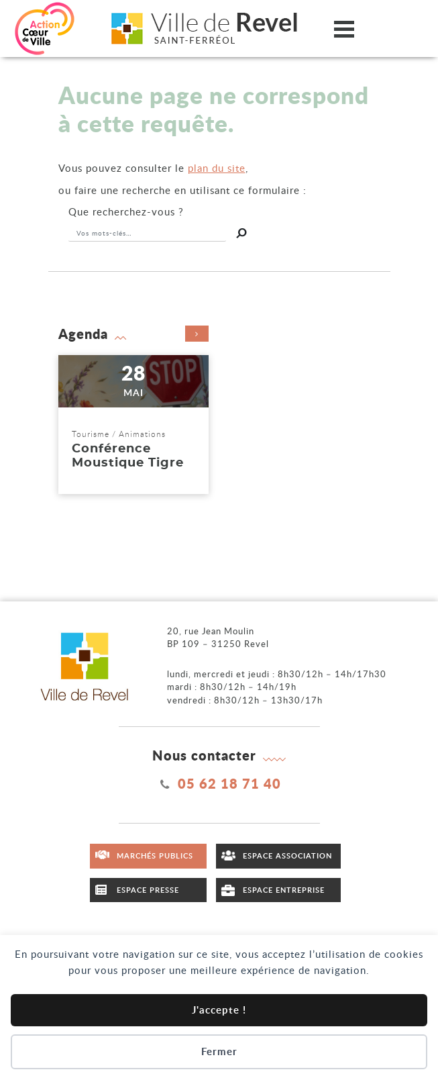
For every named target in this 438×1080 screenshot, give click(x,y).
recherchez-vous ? (126, 211)
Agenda (133, 334)
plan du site (216, 168)
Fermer (219, 1051)
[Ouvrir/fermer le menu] (344, 28)
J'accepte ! (219, 1010)
